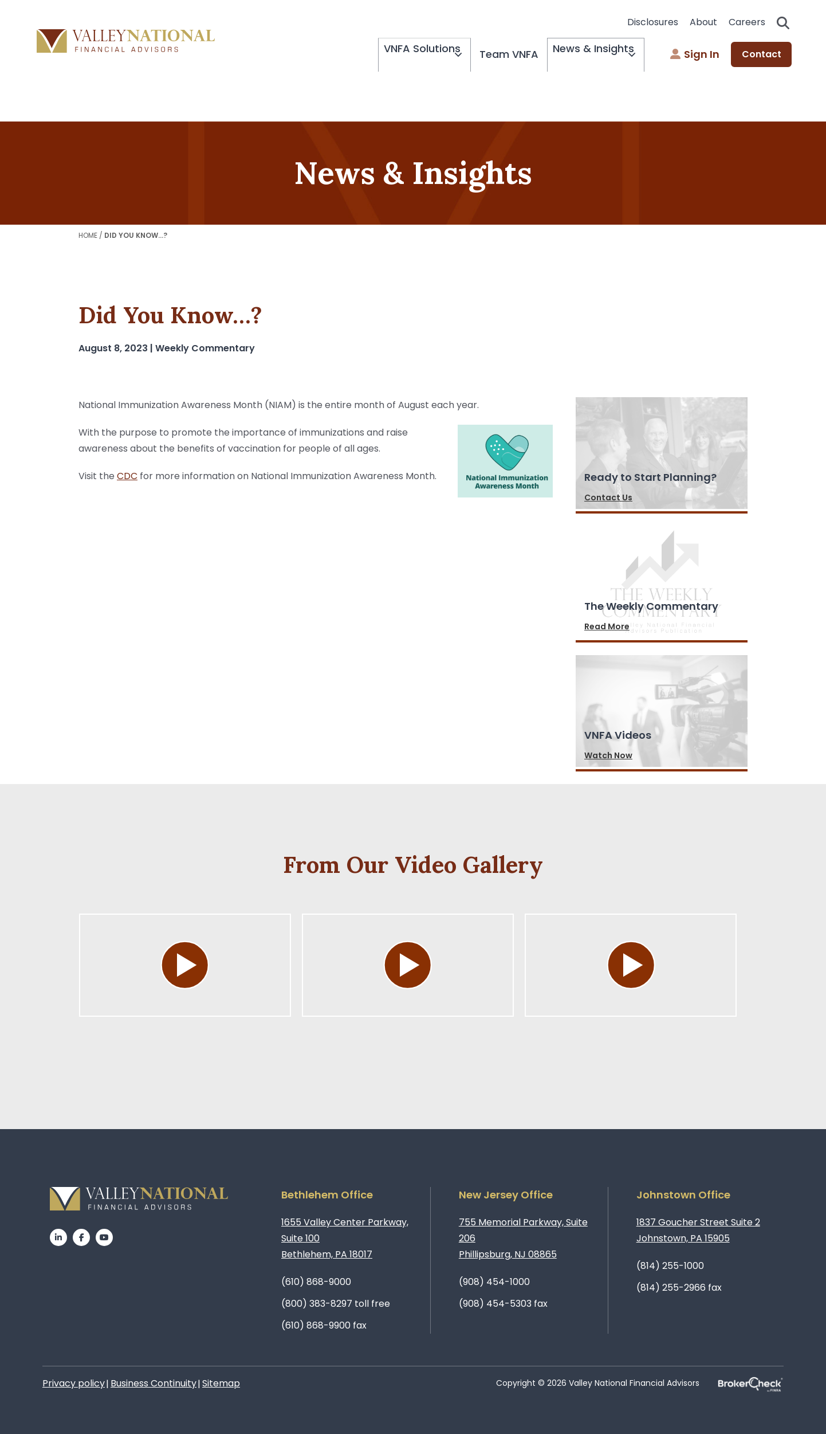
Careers (747, 22)
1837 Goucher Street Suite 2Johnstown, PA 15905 (698, 1230)
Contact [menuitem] (761, 54)
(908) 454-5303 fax (503, 1303)
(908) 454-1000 (494, 1281)
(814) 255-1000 (670, 1265)
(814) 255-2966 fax (679, 1287)
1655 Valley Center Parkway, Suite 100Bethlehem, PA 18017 (344, 1238)
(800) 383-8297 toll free (335, 1303)
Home (87, 235)
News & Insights (582, 55)
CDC (127, 476)
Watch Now (608, 755)
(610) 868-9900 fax (324, 1325)
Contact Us (608, 497)
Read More (607, 626)
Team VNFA (492, 54)
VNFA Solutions (395, 55)
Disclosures (652, 22)
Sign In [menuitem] (694, 55)
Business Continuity (153, 1383)
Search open (783, 23)
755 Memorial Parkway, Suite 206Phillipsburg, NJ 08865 (523, 1238)
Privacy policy (73, 1383)
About (703, 22)
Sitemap (221, 1383)
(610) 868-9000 (316, 1281)
